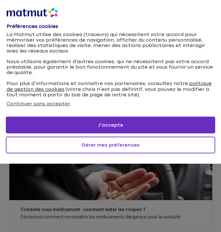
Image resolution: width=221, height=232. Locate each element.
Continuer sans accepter (38, 104)
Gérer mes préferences (110, 145)
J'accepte (110, 125)
